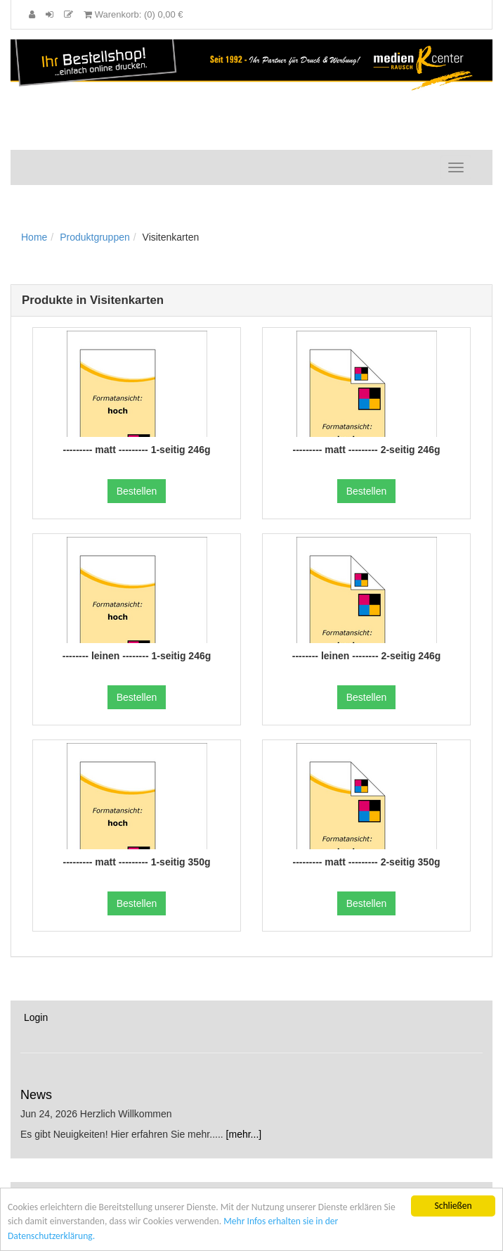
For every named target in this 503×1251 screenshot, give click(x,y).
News (36, 1095)
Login (36, 1017)
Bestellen (137, 491)
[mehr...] (244, 1134)
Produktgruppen (95, 237)
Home (34, 237)
